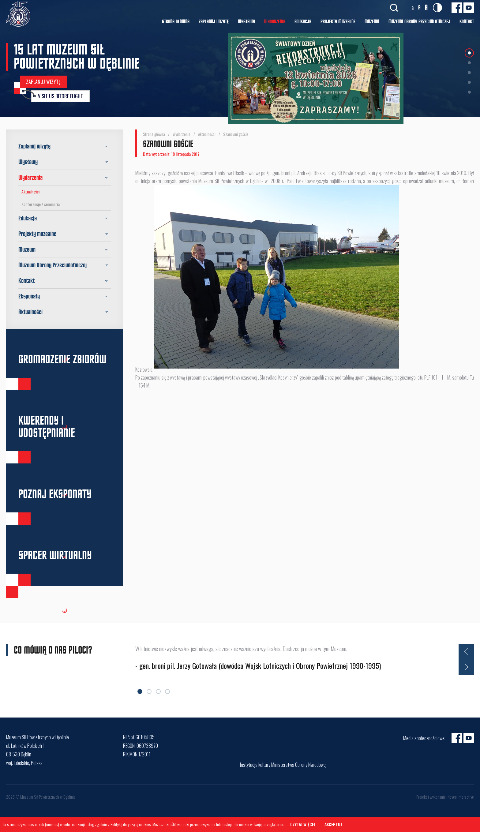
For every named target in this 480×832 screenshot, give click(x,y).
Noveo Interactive (461, 796)
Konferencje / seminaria (40, 204)
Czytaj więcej (302, 824)
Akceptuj (333, 824)
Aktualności (30, 191)
